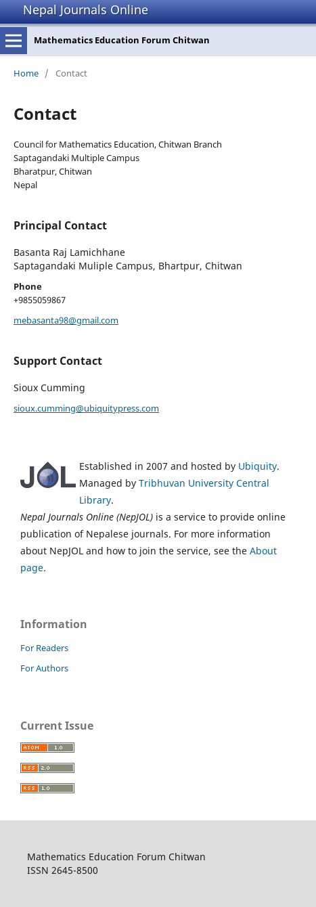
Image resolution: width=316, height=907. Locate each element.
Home (26, 73)
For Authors (44, 668)
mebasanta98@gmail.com (66, 320)
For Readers (44, 648)
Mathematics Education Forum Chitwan (122, 40)
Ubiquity (257, 466)
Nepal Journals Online (85, 9)
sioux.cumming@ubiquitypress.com (86, 408)
